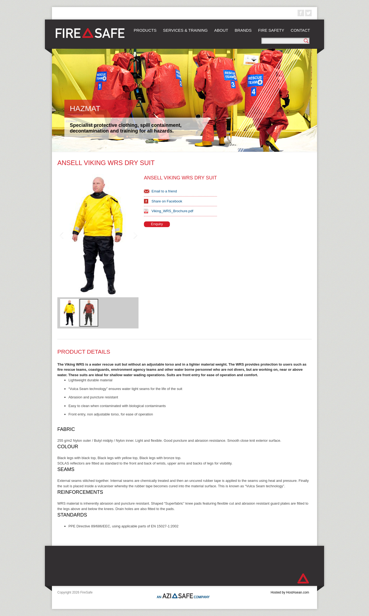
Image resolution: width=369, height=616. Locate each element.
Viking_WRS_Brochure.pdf (172, 211)
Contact (300, 30)
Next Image (135, 235)
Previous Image (61, 235)
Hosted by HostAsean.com (290, 592)
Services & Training (185, 30)
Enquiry (157, 224)
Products (145, 30)
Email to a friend (164, 191)
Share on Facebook (166, 201)
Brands (243, 30)
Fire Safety (271, 30)
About (221, 30)
